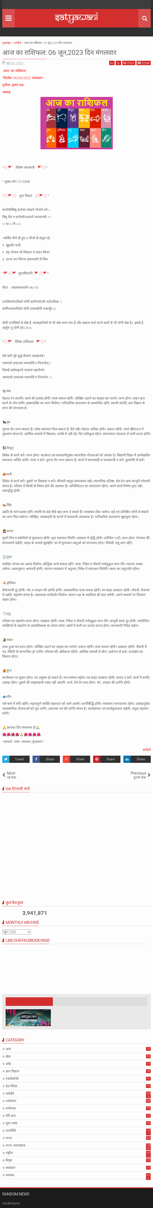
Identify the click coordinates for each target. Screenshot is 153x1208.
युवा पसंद (11, 1123)
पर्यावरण (11, 1101)
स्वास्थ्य (10, 1175)
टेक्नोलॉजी (12, 1079)
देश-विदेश (11, 1086)
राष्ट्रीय (9, 1153)
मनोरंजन (11, 1108)
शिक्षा (9, 1160)
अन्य (8, 1049)
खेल (8, 1056)
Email (144, 63)
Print (128, 63)
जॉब (8, 1064)
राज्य (9, 1138)
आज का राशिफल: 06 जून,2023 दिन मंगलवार (63, 52)
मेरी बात (11, 1116)
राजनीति (11, 1131)
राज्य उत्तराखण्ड (15, 1145)
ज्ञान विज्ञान (12, 1071)
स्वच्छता (10, 1168)
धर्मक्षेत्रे (146, 750)
